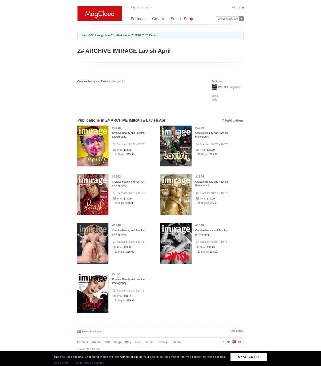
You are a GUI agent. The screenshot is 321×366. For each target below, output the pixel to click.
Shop (188, 19)
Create (158, 19)
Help (234, 7)
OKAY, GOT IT (248, 356)
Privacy (162, 342)
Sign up (135, 7)
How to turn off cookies (89, 362)
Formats (138, 19)
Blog (128, 342)
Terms (149, 342)
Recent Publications (92, 331)
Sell (173, 19)
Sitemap (177, 342)
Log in (148, 7)
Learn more (61, 362)
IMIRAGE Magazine (229, 87)
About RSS (237, 330)
